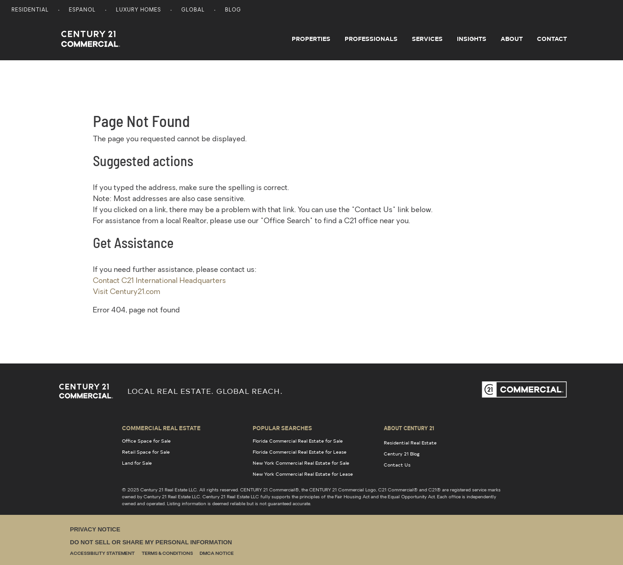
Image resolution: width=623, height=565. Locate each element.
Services (427, 38)
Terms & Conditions (167, 553)
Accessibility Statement (102, 553)
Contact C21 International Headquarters (159, 281)
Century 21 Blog (402, 453)
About (512, 38)
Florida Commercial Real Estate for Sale (298, 441)
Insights (471, 38)
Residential (30, 10)
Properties (311, 38)
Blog (233, 10)
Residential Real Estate (410, 442)
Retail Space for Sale (146, 452)
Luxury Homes (138, 10)
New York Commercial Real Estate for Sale (301, 463)
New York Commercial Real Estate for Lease (303, 474)
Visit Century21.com (126, 292)
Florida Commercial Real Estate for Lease (299, 452)
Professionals (371, 38)
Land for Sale (137, 463)
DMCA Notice (217, 553)
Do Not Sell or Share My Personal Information (151, 542)
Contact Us (397, 464)
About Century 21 (409, 428)
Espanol (82, 10)
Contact (552, 38)
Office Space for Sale (146, 441)
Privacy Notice (95, 529)
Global (193, 10)
